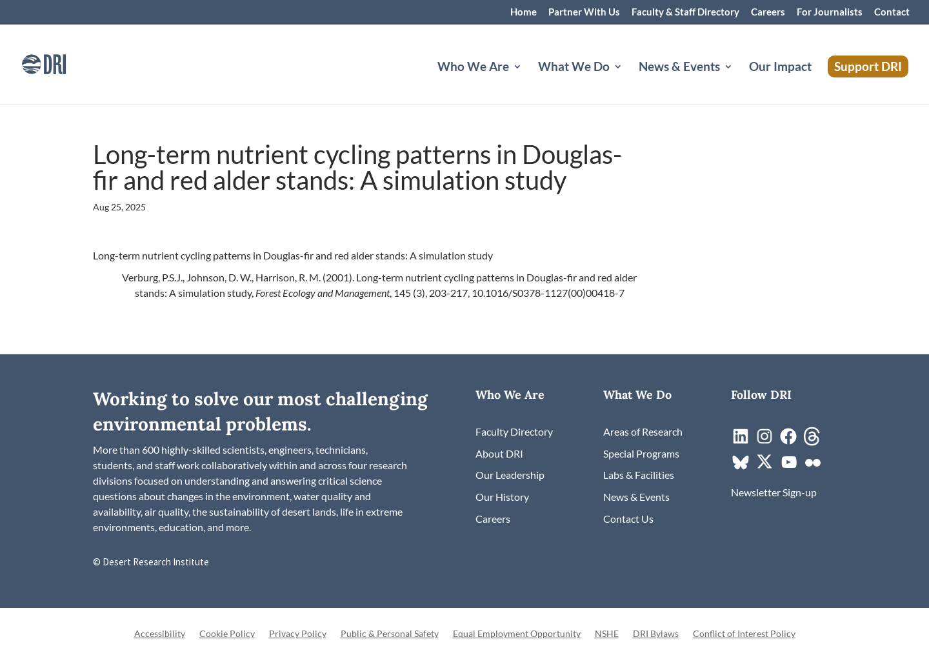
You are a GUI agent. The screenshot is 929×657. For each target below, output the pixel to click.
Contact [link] (892, 12)
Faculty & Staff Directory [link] (685, 12)
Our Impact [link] (780, 68)
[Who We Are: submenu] (527, 82)
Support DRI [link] (868, 66)
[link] (61, 63)
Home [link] (523, 12)
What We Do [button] (574, 68)
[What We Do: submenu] (628, 82)
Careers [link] (768, 12)
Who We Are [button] (473, 68)
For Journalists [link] (830, 12)
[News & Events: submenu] (738, 82)
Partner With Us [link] (584, 12)
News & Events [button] (679, 68)
